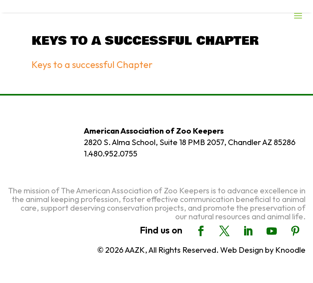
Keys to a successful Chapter (92, 64)
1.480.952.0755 (110, 153)
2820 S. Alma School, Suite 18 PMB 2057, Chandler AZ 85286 (190, 142)
